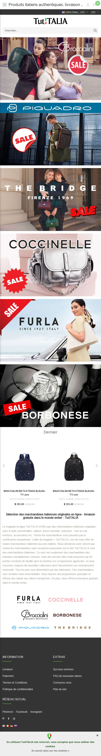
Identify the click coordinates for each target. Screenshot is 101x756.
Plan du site (60, 689)
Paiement (8, 676)
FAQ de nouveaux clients (67, 676)
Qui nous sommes (63, 669)
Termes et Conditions (14, 682)
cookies (50, 746)
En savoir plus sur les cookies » (50, 750)
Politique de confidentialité (17, 689)
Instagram (36, 711)
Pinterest (7, 711)
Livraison (7, 669)
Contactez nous (62, 682)
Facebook (22, 711)
